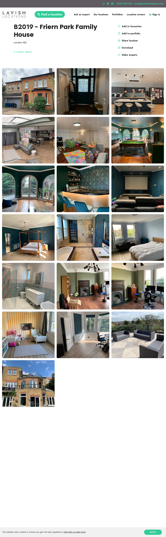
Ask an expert (82, 14)
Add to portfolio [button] (128, 33)
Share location (127, 40)
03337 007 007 (124, 3)
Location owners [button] (136, 14)
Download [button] (125, 47)
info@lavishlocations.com (149, 3)
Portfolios (117, 14)
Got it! (153, 532)
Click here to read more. (74, 532)
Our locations (101, 14)
